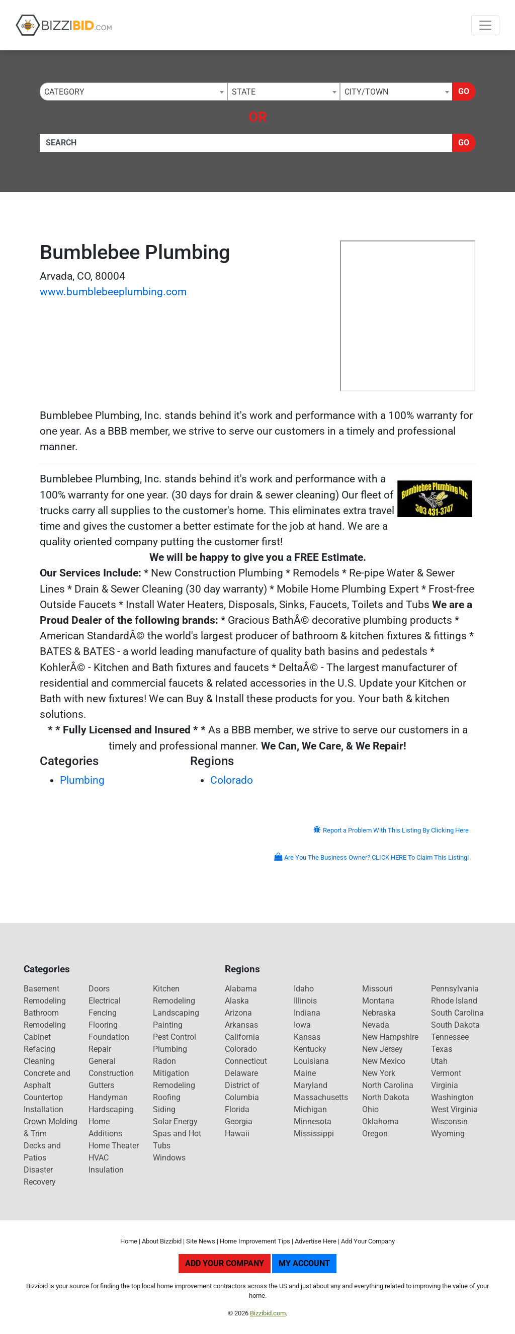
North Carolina (387, 1085)
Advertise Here (315, 1241)
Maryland (310, 1085)
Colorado (231, 780)
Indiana (307, 1013)
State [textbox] (243, 92)
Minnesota (312, 1121)
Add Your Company (368, 1241)
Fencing (103, 1013)
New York (378, 1073)
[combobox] (133, 91)
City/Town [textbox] (366, 92)
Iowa (302, 1025)
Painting (168, 1025)
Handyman (108, 1097)
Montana (378, 1001)
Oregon (375, 1133)
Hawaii (237, 1133)
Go (463, 91)
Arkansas (241, 1025)
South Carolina (457, 1013)
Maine (305, 1073)
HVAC (99, 1157)
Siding (164, 1109)
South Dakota (455, 1025)
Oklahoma (380, 1121)
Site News (200, 1241)
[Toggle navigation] (485, 25)
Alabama (241, 988)
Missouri (377, 988)
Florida (237, 1109)
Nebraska (379, 1013)
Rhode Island (454, 1001)
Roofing (167, 1097)
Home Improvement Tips (255, 1241)
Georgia (238, 1121)
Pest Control (174, 1037)
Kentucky (310, 1049)
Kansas (307, 1037)
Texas (441, 1049)
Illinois (305, 1001)
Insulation (106, 1170)
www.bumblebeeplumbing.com (113, 292)
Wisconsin (449, 1121)
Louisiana (311, 1061)
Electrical (105, 1001)
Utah (439, 1061)
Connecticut (246, 1061)
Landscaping (176, 1013)
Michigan (310, 1109)
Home (128, 1241)
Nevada (375, 1025)
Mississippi (314, 1133)
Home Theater (114, 1145)
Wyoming (448, 1133)
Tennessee (450, 1037)
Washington (452, 1097)
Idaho (304, 988)
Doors (99, 988)
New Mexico (383, 1061)
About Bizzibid (162, 1241)
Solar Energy (175, 1121)
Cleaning (39, 1061)
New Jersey (382, 1049)
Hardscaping (111, 1109)
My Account (304, 1263)
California (242, 1037)
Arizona (238, 1013)
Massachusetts (321, 1097)
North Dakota (385, 1097)
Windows (169, 1157)
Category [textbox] (64, 92)
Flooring (103, 1025)
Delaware (241, 1073)
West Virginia (454, 1109)
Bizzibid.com (268, 1313)
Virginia (444, 1085)
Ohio (370, 1109)
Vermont (446, 1073)
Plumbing (82, 780)
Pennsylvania (455, 988)
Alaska (237, 1001)
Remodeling (174, 1085)
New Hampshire (390, 1037)
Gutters (101, 1085)
